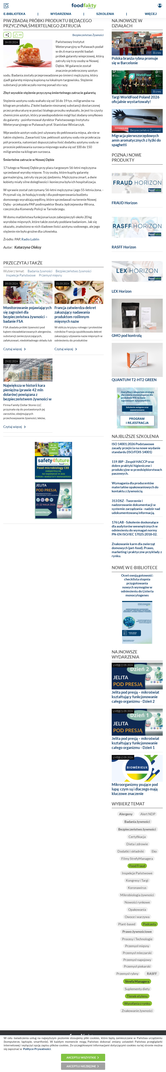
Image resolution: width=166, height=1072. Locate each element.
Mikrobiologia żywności (137, 895)
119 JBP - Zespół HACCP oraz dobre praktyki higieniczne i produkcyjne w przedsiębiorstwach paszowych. (137, 468)
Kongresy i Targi (137, 880)
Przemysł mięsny (50, 275)
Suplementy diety (137, 989)
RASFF (152, 974)
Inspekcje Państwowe (21, 275)
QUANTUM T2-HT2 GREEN (134, 379)
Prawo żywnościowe (137, 931)
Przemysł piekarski (137, 966)
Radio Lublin (30, 239)
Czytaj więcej (12, 349)
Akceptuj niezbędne (81, 1066)
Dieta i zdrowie (137, 844)
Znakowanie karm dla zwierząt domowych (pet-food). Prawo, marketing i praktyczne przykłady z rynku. (137, 550)
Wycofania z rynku (137, 1003)
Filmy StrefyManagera (137, 859)
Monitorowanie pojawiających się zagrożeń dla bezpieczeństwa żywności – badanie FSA (27, 314)
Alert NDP (147, 814)
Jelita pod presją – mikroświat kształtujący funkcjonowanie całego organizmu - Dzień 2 (135, 696)
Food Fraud (137, 866)
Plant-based (126, 924)
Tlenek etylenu (137, 996)
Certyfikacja (137, 837)
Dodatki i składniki (131, 851)
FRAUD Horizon (124, 203)
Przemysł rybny (127, 974)
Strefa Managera (137, 981)
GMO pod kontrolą (126, 335)
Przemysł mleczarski (137, 953)
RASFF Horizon (124, 247)
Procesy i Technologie (137, 939)
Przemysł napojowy (137, 960)
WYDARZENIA (60, 14)
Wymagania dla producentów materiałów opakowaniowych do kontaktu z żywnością (135, 487)
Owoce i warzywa (137, 917)
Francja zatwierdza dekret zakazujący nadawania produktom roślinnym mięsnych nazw (75, 314)
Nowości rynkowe (137, 902)
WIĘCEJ (151, 14)
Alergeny (126, 814)
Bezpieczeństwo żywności (73, 271)
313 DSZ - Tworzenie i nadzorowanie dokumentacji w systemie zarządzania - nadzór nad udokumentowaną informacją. (136, 507)
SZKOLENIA (105, 14)
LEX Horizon (121, 291)
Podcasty (149, 924)
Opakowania (137, 909)
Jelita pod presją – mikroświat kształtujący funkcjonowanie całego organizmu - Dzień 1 (135, 743)
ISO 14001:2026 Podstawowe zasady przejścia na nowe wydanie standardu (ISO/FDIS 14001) (136, 448)
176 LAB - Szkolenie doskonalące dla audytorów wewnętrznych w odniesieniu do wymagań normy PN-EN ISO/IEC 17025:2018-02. (135, 528)
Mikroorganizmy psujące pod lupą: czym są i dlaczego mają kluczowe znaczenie (135, 789)
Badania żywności (40, 271)
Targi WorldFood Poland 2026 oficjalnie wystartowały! (135, 99)
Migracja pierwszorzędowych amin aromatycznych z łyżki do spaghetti (136, 140)
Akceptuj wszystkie (81, 1057)
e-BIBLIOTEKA (14, 14)
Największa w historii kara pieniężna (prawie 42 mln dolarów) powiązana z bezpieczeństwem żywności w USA (27, 394)
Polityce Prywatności (37, 1049)
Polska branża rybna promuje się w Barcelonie (135, 60)
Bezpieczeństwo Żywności (88, 35)
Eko (154, 851)
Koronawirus (137, 888)
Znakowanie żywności (137, 1011)
